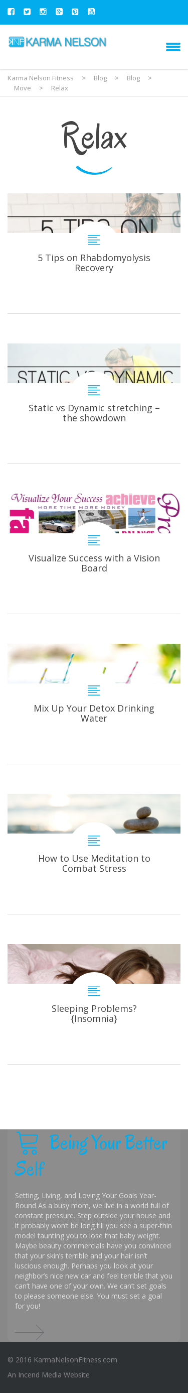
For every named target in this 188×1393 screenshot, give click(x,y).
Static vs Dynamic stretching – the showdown (94, 403)
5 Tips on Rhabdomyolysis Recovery (94, 253)
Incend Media (40, 1374)
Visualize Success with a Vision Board (94, 554)
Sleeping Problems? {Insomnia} (94, 1004)
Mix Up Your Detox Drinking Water (94, 704)
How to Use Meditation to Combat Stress (94, 854)
